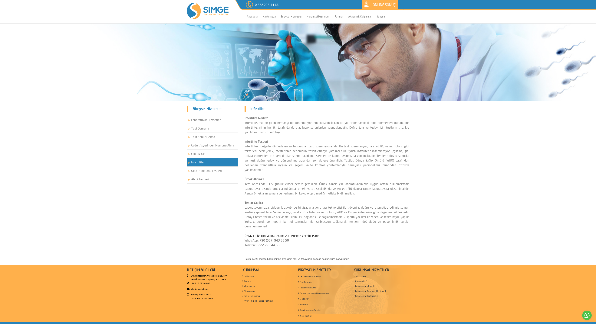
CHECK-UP (196, 154)
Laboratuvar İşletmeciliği (366, 295)
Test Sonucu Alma (201, 137)
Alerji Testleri (198, 179)
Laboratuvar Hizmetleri (204, 120)
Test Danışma (198, 128)
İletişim (381, 16)
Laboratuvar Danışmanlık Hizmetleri (371, 291)
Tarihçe (246, 281)
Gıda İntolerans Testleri (205, 171)
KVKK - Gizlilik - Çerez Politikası (257, 300)
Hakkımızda (269, 16)
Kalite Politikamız (251, 295)
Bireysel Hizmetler (291, 16)
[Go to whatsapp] (587, 315)
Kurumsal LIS (360, 281)
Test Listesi (360, 276)
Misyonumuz (248, 291)
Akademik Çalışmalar (360, 16)
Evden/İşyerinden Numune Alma (211, 145)
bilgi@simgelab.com (200, 289)
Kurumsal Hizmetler (318, 16)
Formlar (338, 16)
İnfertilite (196, 162)
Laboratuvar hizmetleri (365, 286)
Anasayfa (252, 16)
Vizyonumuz (248, 286)
